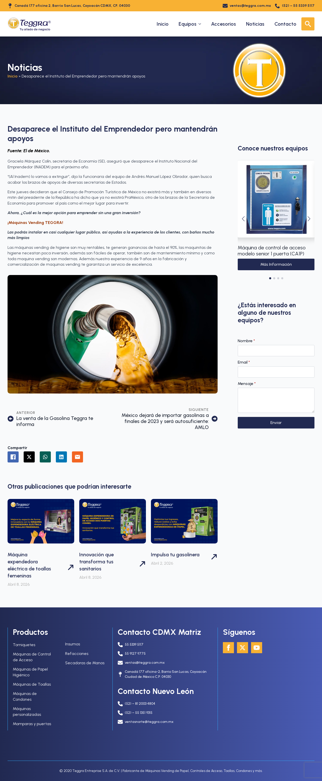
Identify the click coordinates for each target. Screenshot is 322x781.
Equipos (187, 24)
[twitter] (242, 647)
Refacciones (76, 653)
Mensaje (247, 384)
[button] (243, 218)
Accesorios (223, 24)
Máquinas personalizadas (27, 711)
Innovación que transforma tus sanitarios (96, 562)
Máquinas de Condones (25, 696)
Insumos (72, 644)
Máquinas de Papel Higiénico (30, 672)
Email (244, 362)
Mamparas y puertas (32, 723)
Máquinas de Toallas (32, 684)
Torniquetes (24, 644)
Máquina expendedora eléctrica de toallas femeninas (29, 565)
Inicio (163, 24)
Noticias (255, 24)
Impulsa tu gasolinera (175, 555)
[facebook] (228, 647)
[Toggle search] (307, 23)
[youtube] (256, 647)
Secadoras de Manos (84, 662)
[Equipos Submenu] (201, 23)
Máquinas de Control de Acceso (32, 657)
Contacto (285, 24)
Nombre (246, 341)
